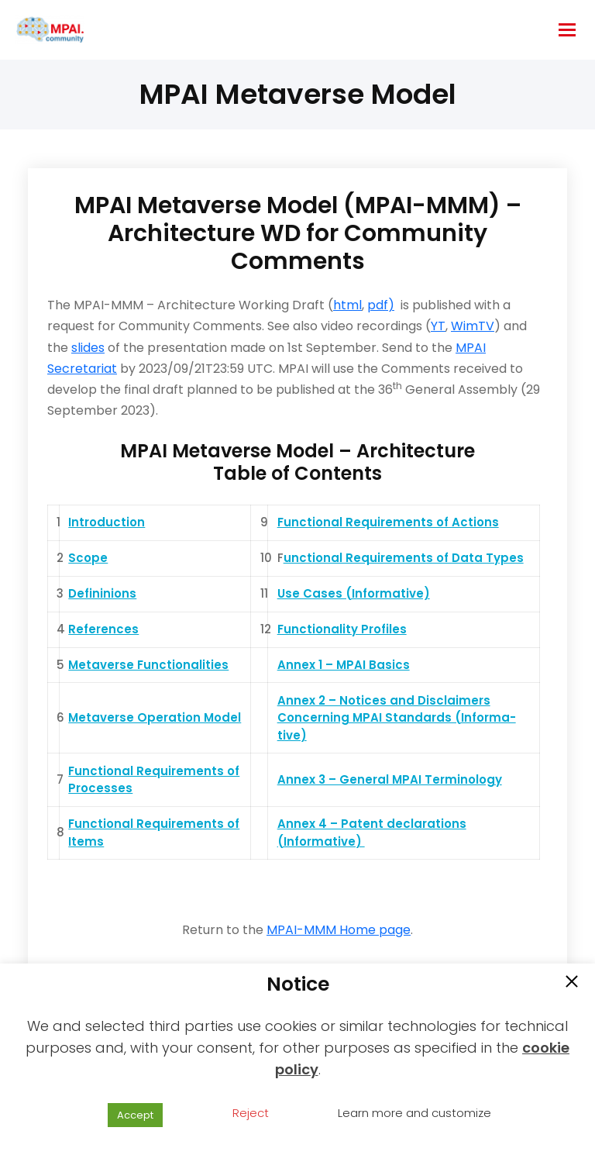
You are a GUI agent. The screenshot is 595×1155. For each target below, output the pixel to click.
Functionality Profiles (342, 629)
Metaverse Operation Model (154, 717)
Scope (88, 558)
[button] (572, 983)
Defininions (102, 593)
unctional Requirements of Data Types (404, 558)
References (103, 629)
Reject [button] (250, 1113)
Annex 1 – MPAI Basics (343, 665)
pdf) (380, 305)
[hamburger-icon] (567, 29)
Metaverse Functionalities (148, 665)
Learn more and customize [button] (414, 1113)
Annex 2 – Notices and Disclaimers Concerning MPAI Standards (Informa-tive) (396, 717)
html (347, 305)
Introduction (106, 522)
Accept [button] (135, 1115)
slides (88, 348)
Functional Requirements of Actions (388, 522)
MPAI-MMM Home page (339, 930)
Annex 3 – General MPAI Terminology (389, 779)
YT (438, 326)
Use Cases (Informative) (353, 593)
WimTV (472, 326)
